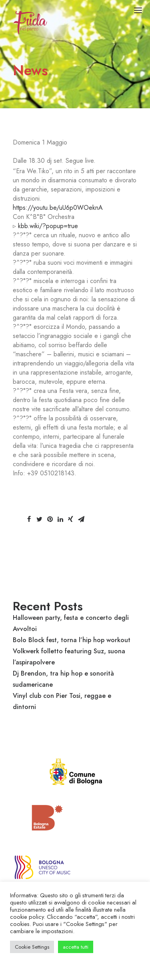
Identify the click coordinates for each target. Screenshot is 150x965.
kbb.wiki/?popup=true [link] (48, 226)
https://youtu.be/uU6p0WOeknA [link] (58, 207)
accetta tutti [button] (75, 947)
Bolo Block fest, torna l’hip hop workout (71, 640)
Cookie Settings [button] (32, 947)
